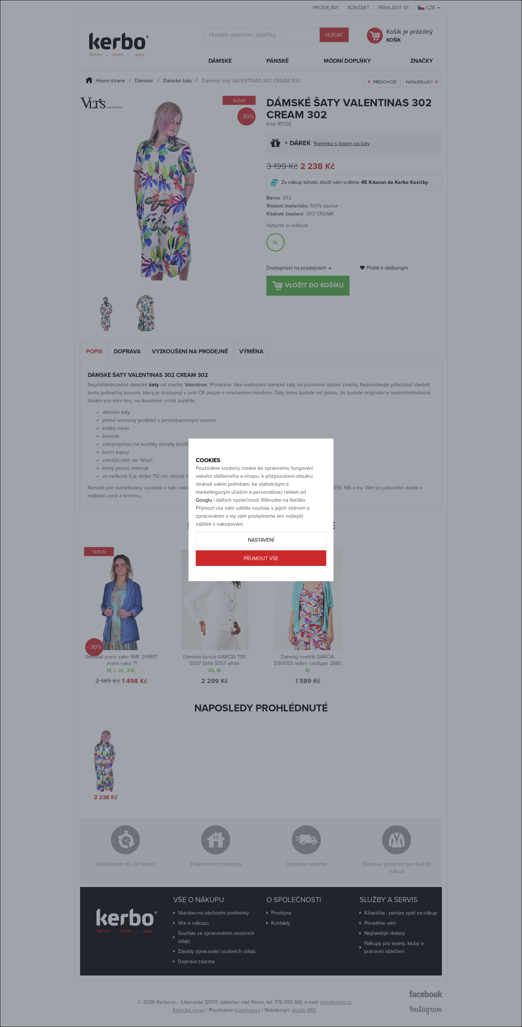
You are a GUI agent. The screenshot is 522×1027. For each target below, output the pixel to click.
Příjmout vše (261, 584)
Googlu (204, 525)
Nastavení (261, 565)
